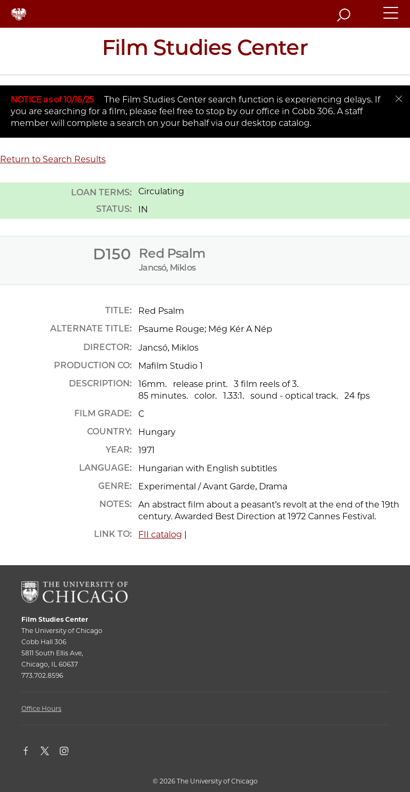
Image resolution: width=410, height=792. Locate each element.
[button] (391, 18)
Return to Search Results (53, 159)
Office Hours (41, 708)
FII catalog (160, 534)
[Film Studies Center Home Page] (205, 51)
